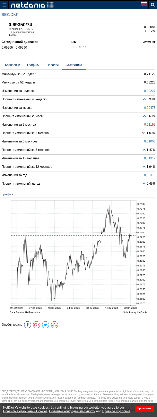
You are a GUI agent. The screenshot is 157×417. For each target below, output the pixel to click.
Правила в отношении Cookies (25, 411)
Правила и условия (116, 411)
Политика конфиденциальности (72, 411)
